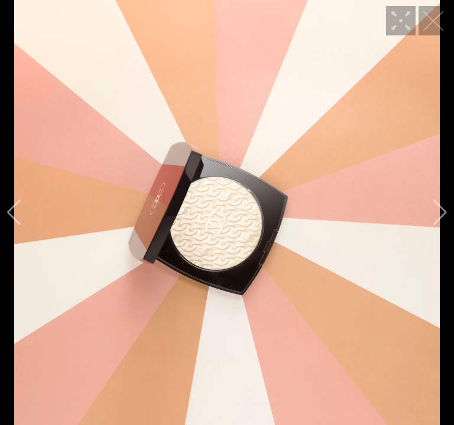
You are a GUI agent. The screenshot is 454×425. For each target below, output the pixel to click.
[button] (14, 212)
